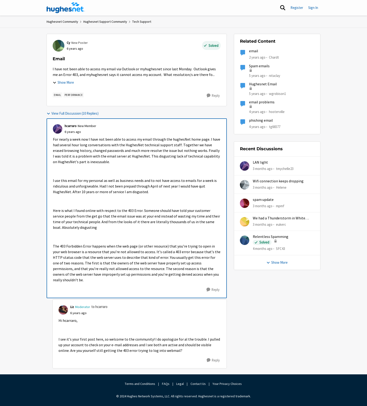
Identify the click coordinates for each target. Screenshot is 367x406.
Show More (63, 82)
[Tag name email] (57, 95)
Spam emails (259, 66)
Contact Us (198, 384)
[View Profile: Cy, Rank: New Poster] (58, 46)
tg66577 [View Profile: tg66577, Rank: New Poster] (274, 126)
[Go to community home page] (66, 7)
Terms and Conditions (140, 384)
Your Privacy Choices (227, 384)
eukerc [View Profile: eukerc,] (281, 224)
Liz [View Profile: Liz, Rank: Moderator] (72, 307)
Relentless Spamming (270, 236)
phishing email (261, 120)
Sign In (313, 7)
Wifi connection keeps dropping (278, 181)
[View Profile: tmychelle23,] (244, 166)
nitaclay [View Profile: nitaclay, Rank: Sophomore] (274, 75)
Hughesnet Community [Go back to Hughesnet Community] (62, 21)
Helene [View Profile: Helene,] (281, 187)
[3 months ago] (262, 169)
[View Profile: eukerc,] (244, 221)
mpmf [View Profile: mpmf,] (280, 206)
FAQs (165, 384)
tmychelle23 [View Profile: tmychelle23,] (285, 168)
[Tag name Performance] (73, 95)
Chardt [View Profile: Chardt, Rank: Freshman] (274, 57)
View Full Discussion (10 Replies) (73, 113)
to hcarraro (99, 306)
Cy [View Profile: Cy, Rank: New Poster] (68, 43)
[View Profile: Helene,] (244, 184)
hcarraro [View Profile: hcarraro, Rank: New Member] (71, 126)
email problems (262, 102)
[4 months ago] (262, 249)
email (253, 51)
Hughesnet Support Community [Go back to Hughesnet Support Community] (105, 21)
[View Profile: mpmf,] (244, 203)
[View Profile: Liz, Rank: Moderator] (63, 310)
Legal (180, 384)
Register (296, 7)
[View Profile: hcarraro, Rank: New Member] (57, 129)
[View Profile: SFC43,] (244, 240)
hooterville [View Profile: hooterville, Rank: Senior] (277, 111)
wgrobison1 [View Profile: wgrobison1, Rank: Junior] (277, 93)
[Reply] (213, 95)
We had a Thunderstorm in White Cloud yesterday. (279, 218)
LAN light (260, 162)
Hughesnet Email (263, 84)
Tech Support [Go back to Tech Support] (141, 21)
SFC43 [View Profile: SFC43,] (280, 248)
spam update (263, 199)
